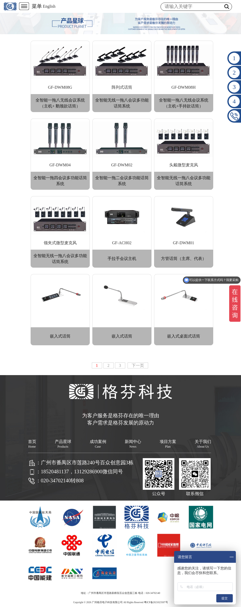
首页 (32, 443)
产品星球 (63, 443)
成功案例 (98, 443)
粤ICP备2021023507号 (156, 602)
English (49, 6)
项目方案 (168, 443)
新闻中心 (133, 443)
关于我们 (203, 443)
